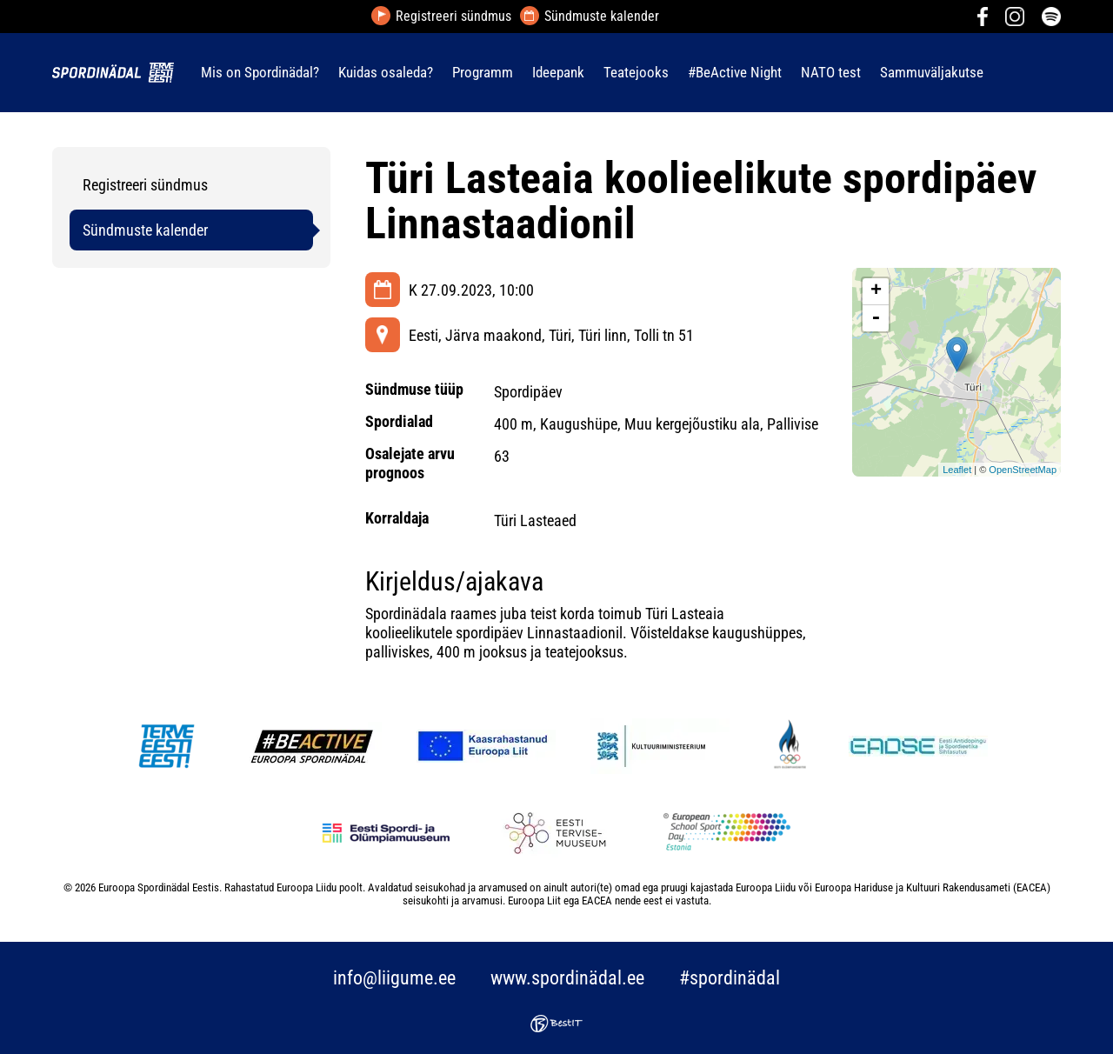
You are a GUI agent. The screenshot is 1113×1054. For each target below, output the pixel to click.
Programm (482, 72)
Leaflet (957, 469)
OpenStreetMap (1022, 469)
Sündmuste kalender (601, 16)
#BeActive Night (735, 72)
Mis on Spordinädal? (260, 72)
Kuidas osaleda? (385, 72)
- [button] (876, 318)
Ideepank (558, 72)
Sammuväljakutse (931, 72)
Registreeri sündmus (453, 16)
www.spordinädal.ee (567, 978)
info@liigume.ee (394, 978)
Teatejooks (636, 72)
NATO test (831, 72)
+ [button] (876, 291)
